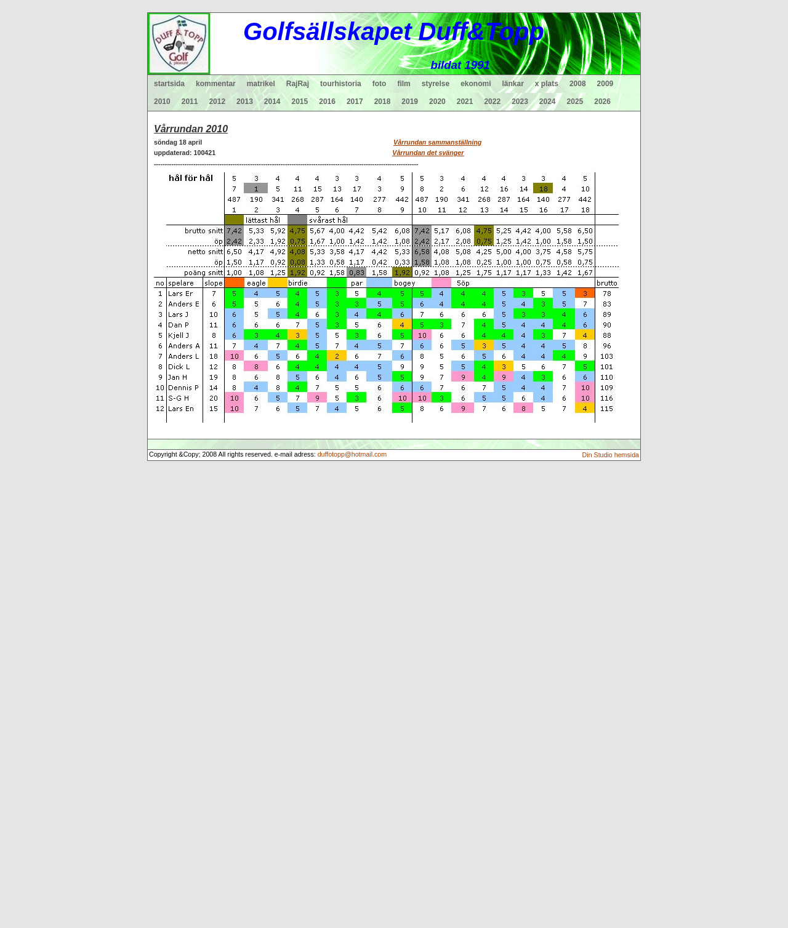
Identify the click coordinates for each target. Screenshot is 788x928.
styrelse (435, 83)
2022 (492, 101)
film (403, 83)
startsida (169, 83)
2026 (602, 101)
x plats (546, 83)
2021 (465, 101)
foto (379, 83)
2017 (355, 101)
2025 (575, 101)
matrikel (261, 83)
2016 (327, 101)
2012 (217, 101)
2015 (300, 101)
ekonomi (475, 83)
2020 (437, 101)
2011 (190, 101)
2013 (244, 101)
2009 (605, 83)
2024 (547, 101)
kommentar (216, 83)
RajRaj (297, 83)
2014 (272, 101)
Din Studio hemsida (610, 454)
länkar (513, 83)
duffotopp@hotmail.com (352, 454)
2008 (577, 83)
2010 (162, 101)
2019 (409, 101)
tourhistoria (340, 83)
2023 (520, 101)
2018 (382, 101)
